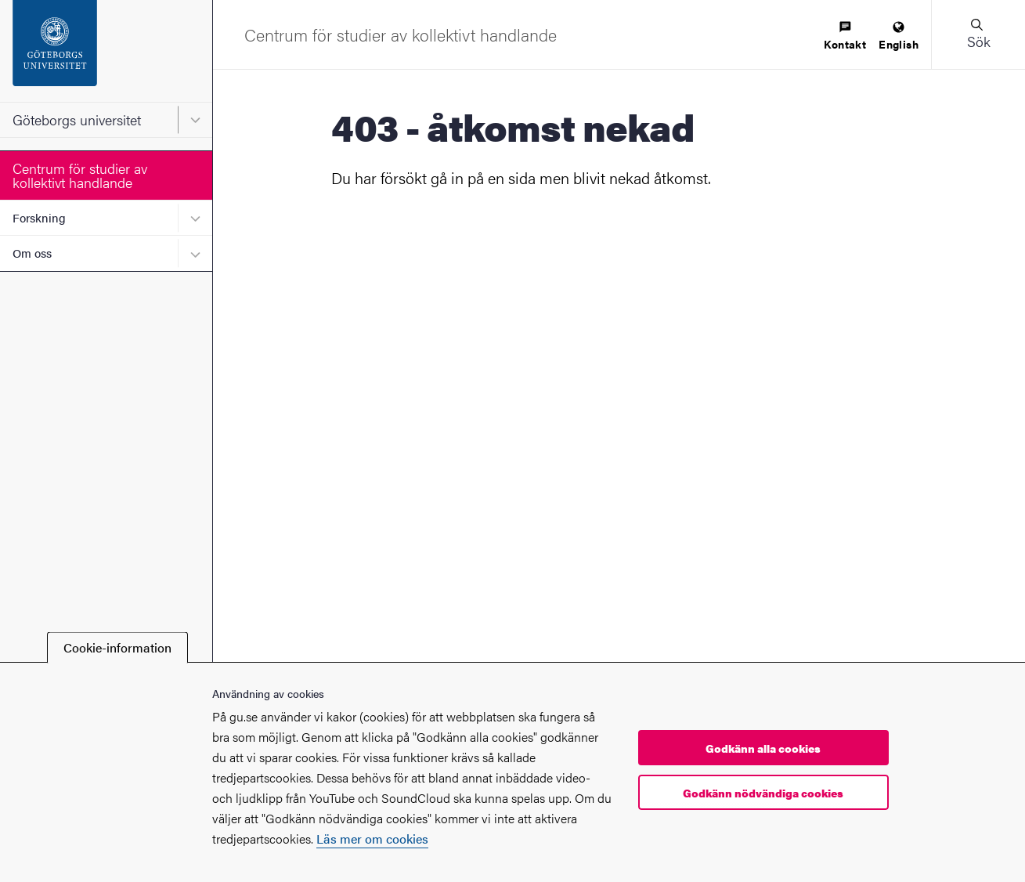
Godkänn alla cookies (763, 748)
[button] (978, 34)
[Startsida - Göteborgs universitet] (106, 51)
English (899, 36)
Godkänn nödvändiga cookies (763, 793)
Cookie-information (117, 647)
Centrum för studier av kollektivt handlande (80, 175)
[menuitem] (844, 36)
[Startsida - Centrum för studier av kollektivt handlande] (400, 34)
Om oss (32, 252)
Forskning (39, 217)
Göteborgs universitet (77, 119)
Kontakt (845, 36)
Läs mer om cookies (372, 839)
